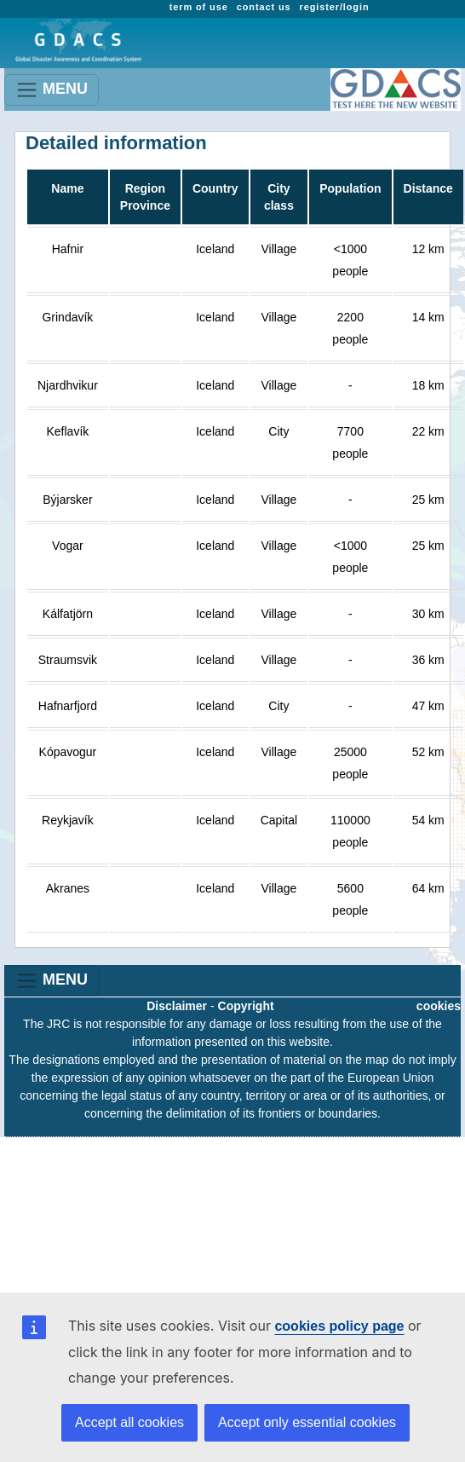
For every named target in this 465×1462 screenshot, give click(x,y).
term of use (198, 7)
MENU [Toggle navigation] (51, 89)
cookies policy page (339, 1326)
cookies (438, 1006)
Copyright (246, 1006)
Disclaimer (176, 1006)
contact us (264, 7)
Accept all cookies (129, 1422)
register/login (335, 7)
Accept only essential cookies (307, 1422)
